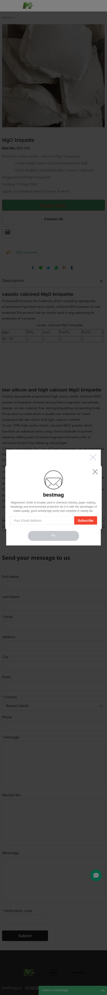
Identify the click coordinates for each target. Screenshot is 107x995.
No (53, 535)
